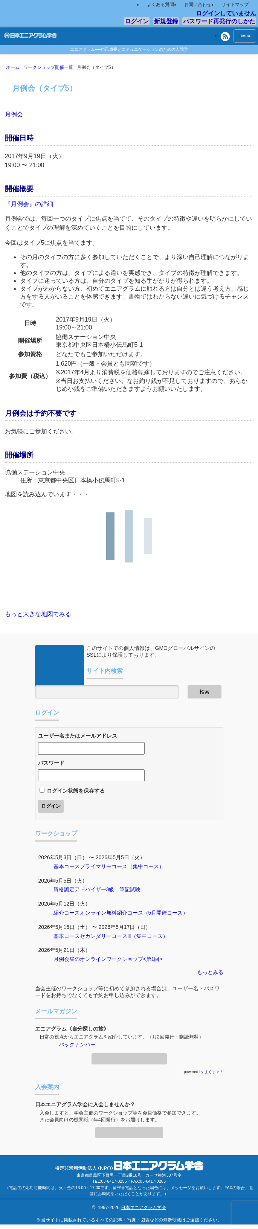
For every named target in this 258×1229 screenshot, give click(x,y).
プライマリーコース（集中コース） (122, 866)
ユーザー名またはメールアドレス (77, 736)
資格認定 (64, 889)
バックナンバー (77, 1044)
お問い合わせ (197, 4)
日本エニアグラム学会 (143, 1207)
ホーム (14, 67)
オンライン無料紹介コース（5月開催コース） (134, 913)
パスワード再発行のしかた (219, 21)
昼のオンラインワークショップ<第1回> (116, 959)
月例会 (14, 114)
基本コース (66, 866)
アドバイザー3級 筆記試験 (108, 889)
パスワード (51, 763)
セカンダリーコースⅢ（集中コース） (124, 936)
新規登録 (166, 21)
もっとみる (210, 972)
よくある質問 (160, 4)
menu (245, 35)
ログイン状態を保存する (76, 791)
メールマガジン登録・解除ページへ (129, 1056)
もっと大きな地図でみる (38, 614)
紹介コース (66, 913)
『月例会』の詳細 (29, 204)
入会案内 (129, 1130)
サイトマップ (235, 4)
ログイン (137, 21)
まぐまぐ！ (214, 1072)
